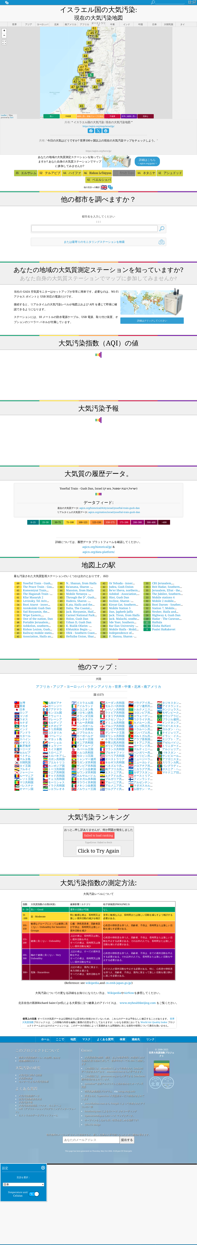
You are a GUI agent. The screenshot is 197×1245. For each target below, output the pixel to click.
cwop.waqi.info (126, 1084)
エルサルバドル (83, 768)
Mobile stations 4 (159, 590)
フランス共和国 (112, 742)
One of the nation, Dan (33, 611)
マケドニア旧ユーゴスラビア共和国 (169, 766)
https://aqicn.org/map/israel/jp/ (98, 118)
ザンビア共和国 (83, 758)
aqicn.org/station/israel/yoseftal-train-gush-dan (114, 504)
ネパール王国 (82, 742)
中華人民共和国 (112, 735)
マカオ (21, 718)
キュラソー (52, 738)
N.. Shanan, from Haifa (76, 576)
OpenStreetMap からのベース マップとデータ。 (109, 1108)
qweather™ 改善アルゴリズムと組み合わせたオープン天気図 (112, 1078)
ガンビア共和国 (112, 722)
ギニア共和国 (82, 735)
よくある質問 (26, 1081)
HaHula (152, 615)
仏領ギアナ (52, 695)
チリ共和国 (52, 722)
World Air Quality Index (154, 1014)
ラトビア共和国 (112, 705)
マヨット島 (52, 732)
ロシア (21, 705)
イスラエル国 (82, 695)
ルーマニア (23, 768)
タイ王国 (22, 758)
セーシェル (52, 735)
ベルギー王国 (82, 732)
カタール (22, 728)
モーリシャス (54, 775)
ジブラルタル (82, 725)
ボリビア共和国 (112, 738)
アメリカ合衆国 (83, 762)
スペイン (22, 732)
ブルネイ (22, 762)
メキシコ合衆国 (83, 778)
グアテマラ (52, 702)
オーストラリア (112, 752)
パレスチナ (23, 778)
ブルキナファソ (112, 745)
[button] (4, 23)
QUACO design (92, 1117)
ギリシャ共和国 (112, 728)
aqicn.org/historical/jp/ (97, 539)
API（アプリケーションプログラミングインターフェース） (45, 1103)
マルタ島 (22, 752)
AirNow (129, 985)
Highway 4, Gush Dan (162, 608)
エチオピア (52, 718)
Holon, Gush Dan (72, 611)
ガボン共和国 (54, 752)
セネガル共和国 (83, 771)
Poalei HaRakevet (159, 622)
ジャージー (23, 765)
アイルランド (82, 699)
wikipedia (92, 975)
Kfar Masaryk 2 (28, 590)
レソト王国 (23, 771)
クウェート (52, 709)
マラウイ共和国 (83, 775)
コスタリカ (52, 725)
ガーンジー (52, 699)
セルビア (22, 745)
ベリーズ (22, 742)
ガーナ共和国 (82, 722)
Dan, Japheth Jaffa (116, 604)
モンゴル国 (52, 705)
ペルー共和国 (82, 715)
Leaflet (4, 108)
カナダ (21, 715)
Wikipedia (114, 985)
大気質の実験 (25, 1071)
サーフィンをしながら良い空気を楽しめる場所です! (111, 1112)
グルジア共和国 (112, 718)
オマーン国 (23, 781)
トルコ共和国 (82, 745)
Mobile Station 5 (115, 601)
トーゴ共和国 (54, 762)
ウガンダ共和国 (83, 755)
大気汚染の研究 (27, 1060)
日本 (19, 702)
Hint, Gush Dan (114, 590)
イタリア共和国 (112, 709)
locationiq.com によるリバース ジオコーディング (110, 1103)
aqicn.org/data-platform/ (98, 544)
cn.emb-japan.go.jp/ (119, 975)
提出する (127, 1132)
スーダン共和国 (112, 695)
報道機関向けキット (29, 1053)
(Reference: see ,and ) (98, 936)
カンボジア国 (54, 758)
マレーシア (52, 712)
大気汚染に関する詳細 (30, 1067)
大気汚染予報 (25, 1094)
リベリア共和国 (112, 748)
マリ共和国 (23, 775)
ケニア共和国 (54, 765)
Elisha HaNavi (157, 618)
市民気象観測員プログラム (98, 1084)
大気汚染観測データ (29, 1088)
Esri (11, 110)
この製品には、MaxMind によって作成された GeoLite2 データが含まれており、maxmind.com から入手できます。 (112, 1062)
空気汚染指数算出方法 (30, 1091)
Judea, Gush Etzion (117, 579)
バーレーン (52, 728)
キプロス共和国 (112, 732)
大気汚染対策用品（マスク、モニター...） (40, 1098)
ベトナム (22, 748)
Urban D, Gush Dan (74, 615)
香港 (19, 699)
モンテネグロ (82, 712)
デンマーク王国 (112, 725)
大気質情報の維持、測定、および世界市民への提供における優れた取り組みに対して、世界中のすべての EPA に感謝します (113, 1053)
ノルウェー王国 (83, 781)
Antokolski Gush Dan (32, 601)
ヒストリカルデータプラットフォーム (38, 1107)
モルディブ (52, 715)
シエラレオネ (54, 781)
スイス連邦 (52, 742)
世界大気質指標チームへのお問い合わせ (39, 1050)
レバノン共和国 (112, 702)
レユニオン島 (82, 702)
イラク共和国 (54, 778)
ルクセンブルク (112, 712)
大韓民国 (22, 755)
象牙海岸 (22, 738)
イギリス (22, 735)
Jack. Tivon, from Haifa (120, 608)
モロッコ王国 (82, 748)
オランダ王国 (82, 709)
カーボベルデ (82, 728)
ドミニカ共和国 (112, 715)
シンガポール (82, 718)
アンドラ (22, 725)
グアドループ (82, 738)
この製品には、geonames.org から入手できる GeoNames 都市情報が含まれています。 (113, 1070)
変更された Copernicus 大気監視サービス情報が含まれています (112, 1090)
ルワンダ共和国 (83, 765)
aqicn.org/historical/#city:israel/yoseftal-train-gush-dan (109, 500)
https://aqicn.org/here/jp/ (98, 143)
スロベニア (52, 745)
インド (21, 722)
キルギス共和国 (112, 755)
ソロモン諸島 (82, 705)
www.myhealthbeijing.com (138, 995)
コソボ (21, 709)
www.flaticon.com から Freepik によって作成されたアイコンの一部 (113, 1098)
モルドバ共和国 (112, 699)
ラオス (21, 712)
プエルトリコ (54, 755)
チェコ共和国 (54, 771)
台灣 (19, 695)
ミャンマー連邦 (83, 752)
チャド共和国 (54, 768)
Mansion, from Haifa (75, 583)
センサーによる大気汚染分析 (34, 1074)
